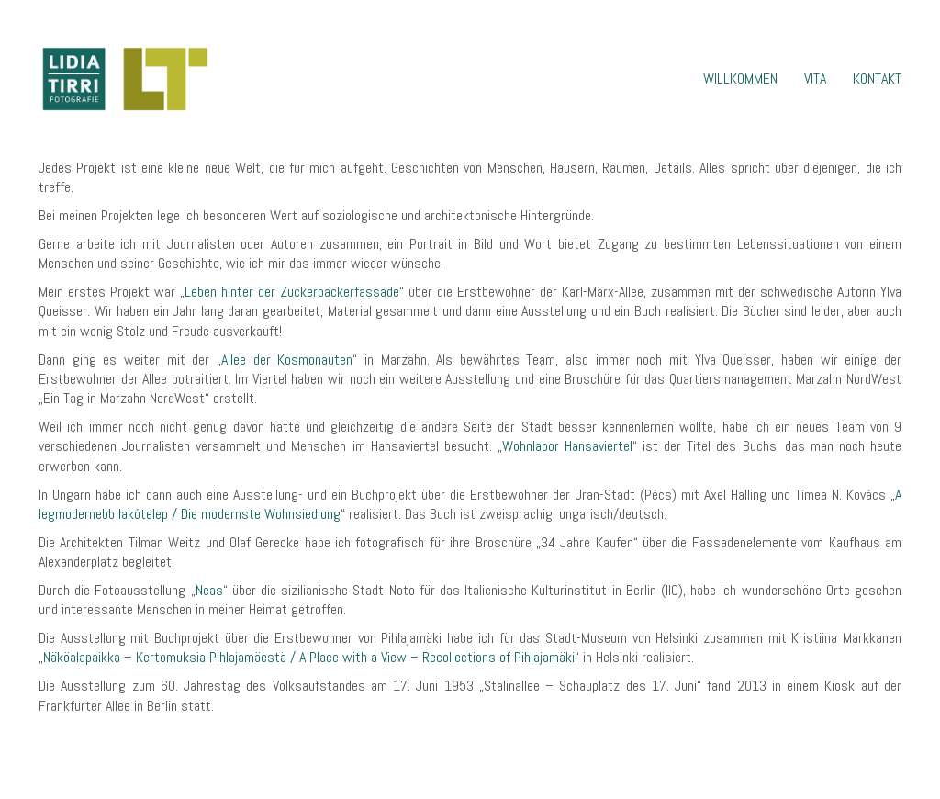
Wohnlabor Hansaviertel (567, 446)
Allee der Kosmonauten (286, 359)
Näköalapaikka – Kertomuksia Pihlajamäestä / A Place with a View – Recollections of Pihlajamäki (309, 657)
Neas (209, 590)
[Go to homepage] (124, 79)
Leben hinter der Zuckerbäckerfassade (292, 291)
